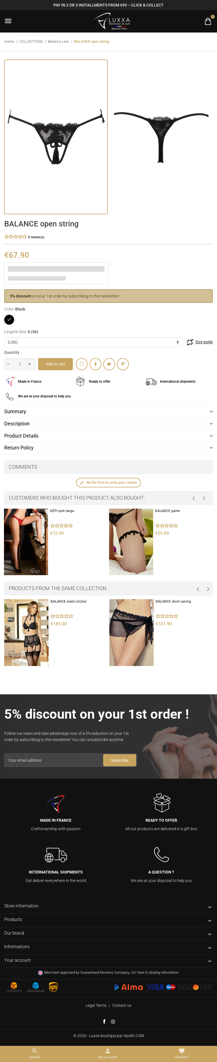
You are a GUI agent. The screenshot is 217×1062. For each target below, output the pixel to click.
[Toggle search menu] (34, 1054)
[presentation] (193, 498)
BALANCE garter (167, 511)
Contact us (121, 1005)
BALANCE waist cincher (68, 601)
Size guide (204, 342)
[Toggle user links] (107, 1054)
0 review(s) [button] (36, 237)
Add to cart (55, 364)
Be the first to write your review (108, 482)
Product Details (21, 436)
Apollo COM (134, 1035)
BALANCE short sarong (173, 601)
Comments (23, 467)
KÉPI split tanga (62, 511)
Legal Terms (96, 1005)
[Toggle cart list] (208, 21)
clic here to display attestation (155, 972)
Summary (15, 411)
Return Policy (19, 448)
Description (17, 424)
